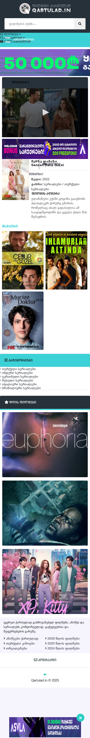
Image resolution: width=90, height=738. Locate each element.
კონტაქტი (45, 711)
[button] (45, 120)
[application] (45, 120)
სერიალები (52, 192)
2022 (46, 187)
